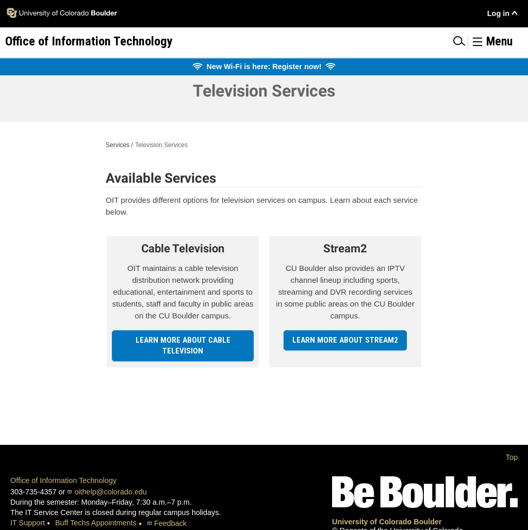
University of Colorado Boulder (387, 522)
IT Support (27, 523)
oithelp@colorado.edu (110, 492)
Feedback (170, 523)
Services (117, 145)
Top (512, 457)
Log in (498, 13)
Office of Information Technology (63, 480)
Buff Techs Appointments (96, 523)
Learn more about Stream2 (345, 340)
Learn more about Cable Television (183, 345)
